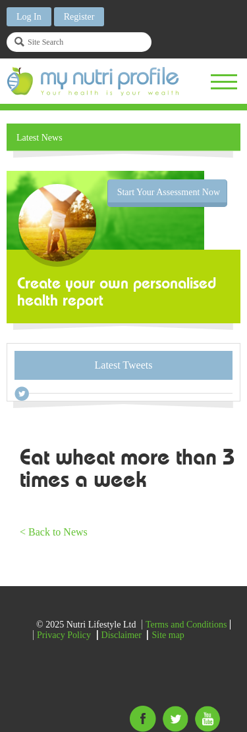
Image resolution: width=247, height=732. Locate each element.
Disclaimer (121, 635)
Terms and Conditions (186, 624)
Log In (28, 17)
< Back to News (54, 532)
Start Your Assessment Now (168, 192)
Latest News (39, 138)
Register (79, 17)
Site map (167, 635)
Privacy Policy (64, 635)
